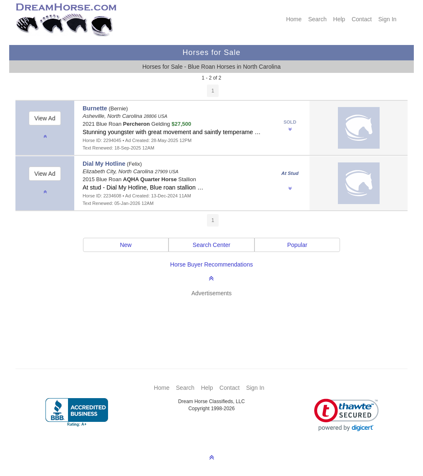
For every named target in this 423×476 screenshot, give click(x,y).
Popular (297, 245)
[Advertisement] (216, 320)
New (125, 245)
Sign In (387, 19)
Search (317, 19)
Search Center (211, 245)
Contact (362, 19)
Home (294, 19)
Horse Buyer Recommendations (211, 264)
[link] (346, 415)
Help (339, 19)
